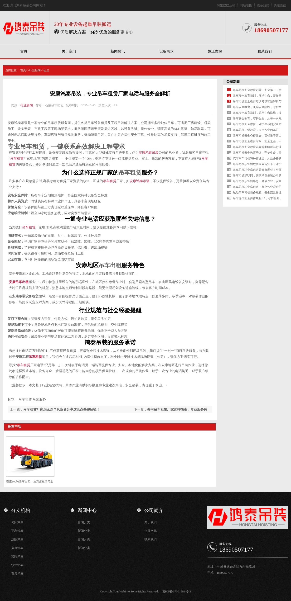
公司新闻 (233, 82)
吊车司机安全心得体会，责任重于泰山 (257, 135)
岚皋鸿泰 (17, 548)
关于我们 (69, 51)
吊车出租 (110, 265)
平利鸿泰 (17, 531)
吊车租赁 (54, 123)
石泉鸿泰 (17, 573)
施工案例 (215, 51)
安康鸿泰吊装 (18, 123)
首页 (23, 51)
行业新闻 (35, 70)
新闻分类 (84, 522)
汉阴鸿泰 (17, 539)
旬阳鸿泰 (17, 522)
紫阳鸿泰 (17, 556)
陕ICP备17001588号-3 (176, 591)
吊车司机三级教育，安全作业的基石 (256, 130)
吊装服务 (39, 399)
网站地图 (246, 5)
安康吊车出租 (19, 282)
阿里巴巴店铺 (226, 5)
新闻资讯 (118, 51)
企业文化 (150, 531)
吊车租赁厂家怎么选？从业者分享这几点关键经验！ (61, 409)
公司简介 (153, 510)
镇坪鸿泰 (17, 565)
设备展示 (166, 51)
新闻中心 (87, 510)
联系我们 (263, 5)
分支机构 (20, 510)
